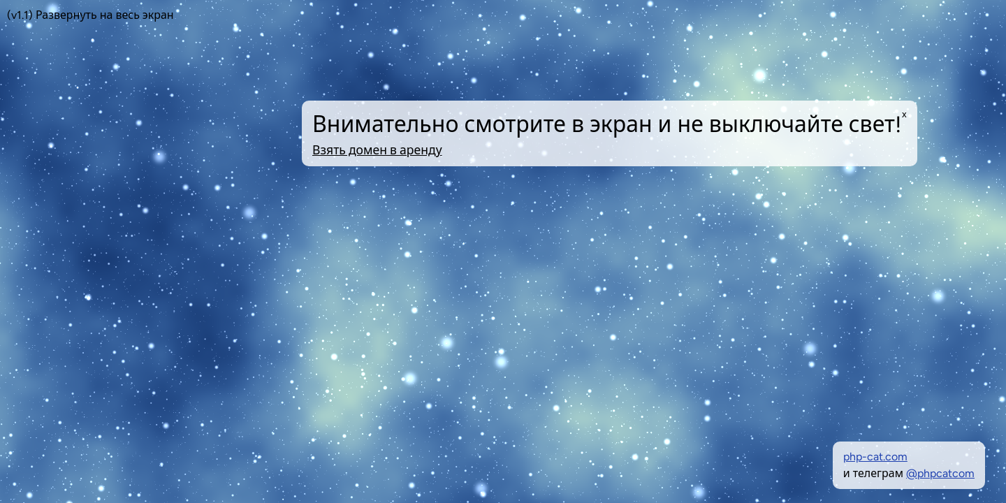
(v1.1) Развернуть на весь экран (90, 15)
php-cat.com (875, 456)
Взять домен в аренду (377, 150)
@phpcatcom (940, 473)
